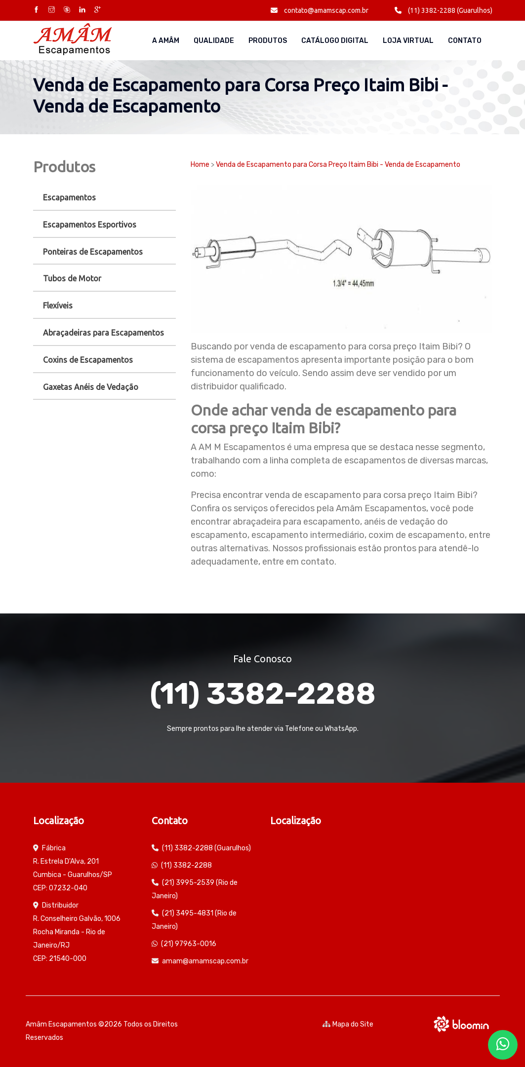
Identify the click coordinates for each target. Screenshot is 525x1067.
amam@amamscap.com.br (205, 961)
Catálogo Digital (334, 41)
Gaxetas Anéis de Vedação (90, 386)
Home (200, 164)
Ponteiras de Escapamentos (93, 251)
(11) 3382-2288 (263, 693)
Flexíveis (58, 305)
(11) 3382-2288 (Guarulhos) (443, 10)
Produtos (267, 41)
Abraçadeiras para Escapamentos (103, 332)
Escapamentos (69, 197)
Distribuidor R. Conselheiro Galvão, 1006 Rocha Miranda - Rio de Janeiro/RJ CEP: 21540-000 (77, 932)
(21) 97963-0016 (188, 944)
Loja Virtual (408, 41)
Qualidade (214, 41)
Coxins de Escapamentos (88, 359)
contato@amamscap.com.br (319, 10)
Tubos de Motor (72, 278)
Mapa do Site (348, 1024)
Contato (465, 41)
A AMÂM (165, 41)
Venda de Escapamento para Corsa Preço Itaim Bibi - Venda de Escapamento (338, 164)
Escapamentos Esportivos (89, 224)
